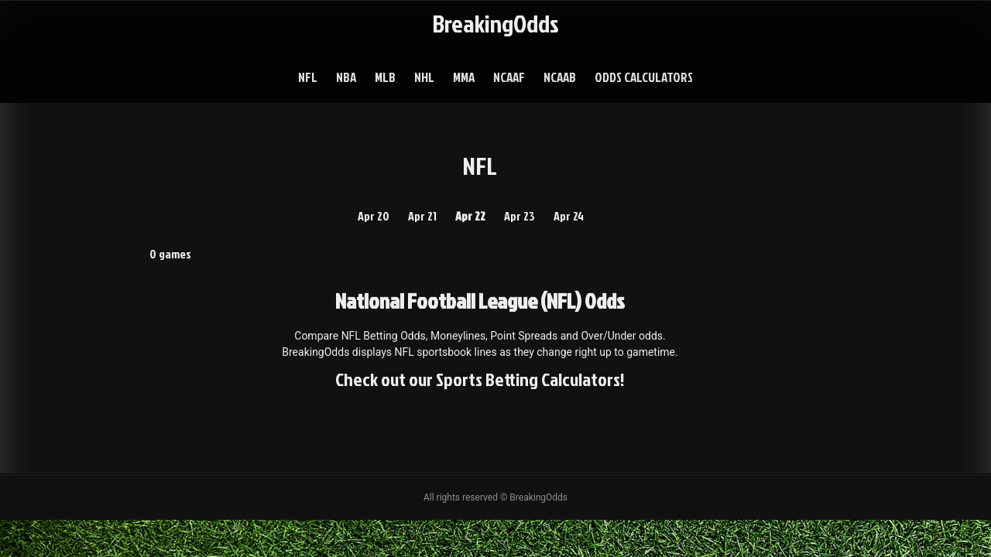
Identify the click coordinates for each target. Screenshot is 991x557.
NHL (424, 77)
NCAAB (560, 77)
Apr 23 (519, 215)
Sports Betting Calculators (528, 379)
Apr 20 (373, 215)
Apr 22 (470, 215)
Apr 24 (569, 215)
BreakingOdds (495, 22)
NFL (307, 77)
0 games (170, 253)
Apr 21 (422, 215)
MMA (464, 77)
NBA (346, 77)
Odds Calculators (644, 77)
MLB (385, 77)
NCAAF (509, 77)
